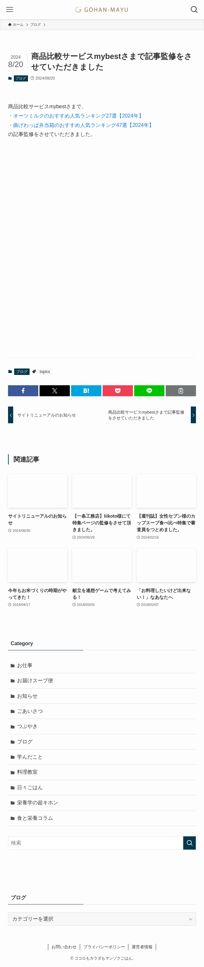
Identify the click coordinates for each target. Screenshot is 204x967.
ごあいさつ (30, 711)
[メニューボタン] (9, 9)
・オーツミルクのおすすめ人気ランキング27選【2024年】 (76, 116)
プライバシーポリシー (104, 946)
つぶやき (27, 726)
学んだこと (30, 757)
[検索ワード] (102, 843)
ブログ (20, 78)
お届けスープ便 (35, 680)
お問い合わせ (64, 946)
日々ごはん (30, 787)
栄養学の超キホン (37, 802)
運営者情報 (142, 946)
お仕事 (24, 665)
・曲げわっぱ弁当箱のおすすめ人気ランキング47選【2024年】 (81, 125)
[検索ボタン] (194, 9)
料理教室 (27, 772)
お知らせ (27, 696)
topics (45, 371)
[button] (23, 390)
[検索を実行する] (189, 843)
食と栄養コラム (35, 818)
